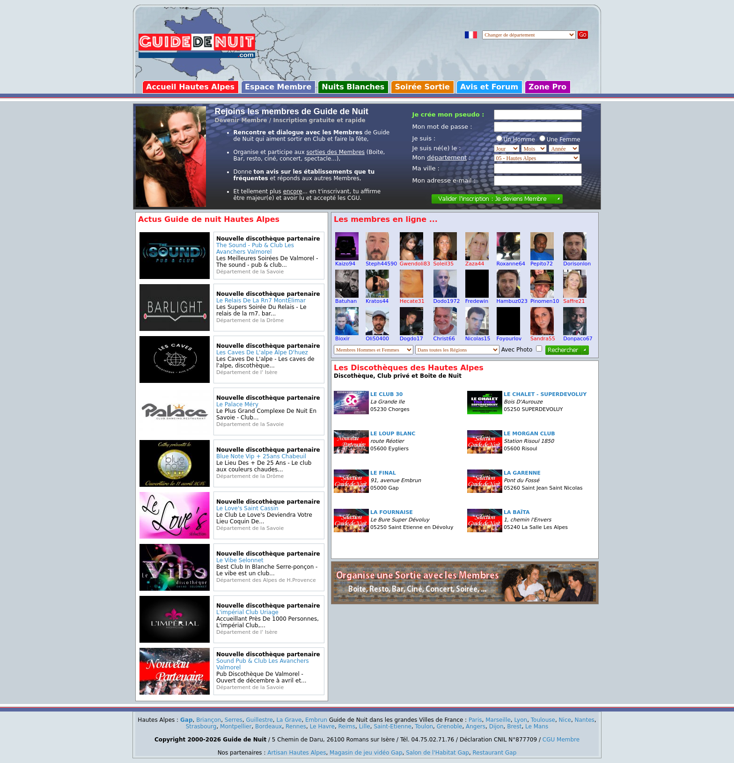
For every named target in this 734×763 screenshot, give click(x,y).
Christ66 (445, 336)
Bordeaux (268, 726)
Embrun (316, 720)
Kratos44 (377, 298)
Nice (565, 720)
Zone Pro (547, 86)
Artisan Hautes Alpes (296, 752)
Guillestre (259, 720)
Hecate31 (412, 298)
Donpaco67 (578, 336)
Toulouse (543, 720)
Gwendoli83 (415, 261)
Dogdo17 (411, 336)
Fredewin (477, 298)
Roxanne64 (511, 261)
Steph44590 (381, 261)
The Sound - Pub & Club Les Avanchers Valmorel (255, 248)
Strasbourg (201, 726)
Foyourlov (509, 336)
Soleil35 (445, 261)
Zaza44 (477, 261)
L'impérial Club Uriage (247, 612)
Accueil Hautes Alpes (190, 86)
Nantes (585, 720)
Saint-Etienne (392, 726)
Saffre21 (575, 298)
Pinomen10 (544, 298)
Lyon (521, 720)
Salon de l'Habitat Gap (437, 752)
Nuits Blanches (353, 86)
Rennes (296, 726)
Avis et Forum (489, 86)
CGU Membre (561, 739)
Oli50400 (377, 336)
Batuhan (347, 298)
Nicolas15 (478, 336)
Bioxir (347, 336)
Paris (475, 720)
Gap (186, 720)
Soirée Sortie (422, 86)
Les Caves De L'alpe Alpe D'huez (262, 352)
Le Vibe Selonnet (240, 560)
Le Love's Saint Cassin (247, 508)
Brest (514, 726)
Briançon (208, 720)
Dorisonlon (577, 261)
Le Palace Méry (237, 404)
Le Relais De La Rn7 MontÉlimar (261, 300)
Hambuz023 (512, 298)
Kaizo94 (347, 261)
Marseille (498, 720)
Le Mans (536, 726)
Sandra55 (542, 336)
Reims (346, 726)
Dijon (496, 726)
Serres (233, 720)
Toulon (424, 726)
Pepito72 (542, 261)
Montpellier (235, 726)
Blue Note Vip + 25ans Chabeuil (261, 456)
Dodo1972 (446, 298)
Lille (364, 726)
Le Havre (322, 726)
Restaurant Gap (495, 752)
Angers (475, 726)
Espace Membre (278, 86)
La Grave (288, 720)
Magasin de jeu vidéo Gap (366, 752)
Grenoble (449, 726)
